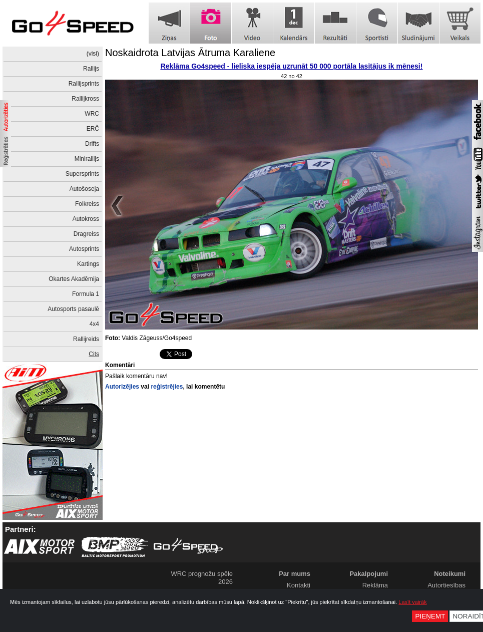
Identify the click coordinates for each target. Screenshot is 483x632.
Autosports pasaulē (73, 308)
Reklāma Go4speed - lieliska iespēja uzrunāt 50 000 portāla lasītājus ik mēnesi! (292, 66)
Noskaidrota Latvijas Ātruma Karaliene (190, 52)
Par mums (294, 573)
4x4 (94, 324)
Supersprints (82, 173)
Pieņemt (430, 616)
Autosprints (84, 248)
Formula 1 (85, 293)
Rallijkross (85, 98)
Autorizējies (122, 386)
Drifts (92, 143)
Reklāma (375, 585)
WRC (92, 113)
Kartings (88, 263)
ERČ (93, 128)
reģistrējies (167, 386)
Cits (94, 354)
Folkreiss (87, 203)
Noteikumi (449, 573)
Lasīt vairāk (412, 602)
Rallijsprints (84, 83)
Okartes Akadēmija (74, 278)
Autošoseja (84, 188)
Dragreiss (86, 233)
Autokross (86, 218)
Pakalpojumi (368, 573)
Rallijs (91, 68)
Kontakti (298, 585)
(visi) (93, 53)
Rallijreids (86, 339)
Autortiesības (446, 585)
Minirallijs (87, 158)
